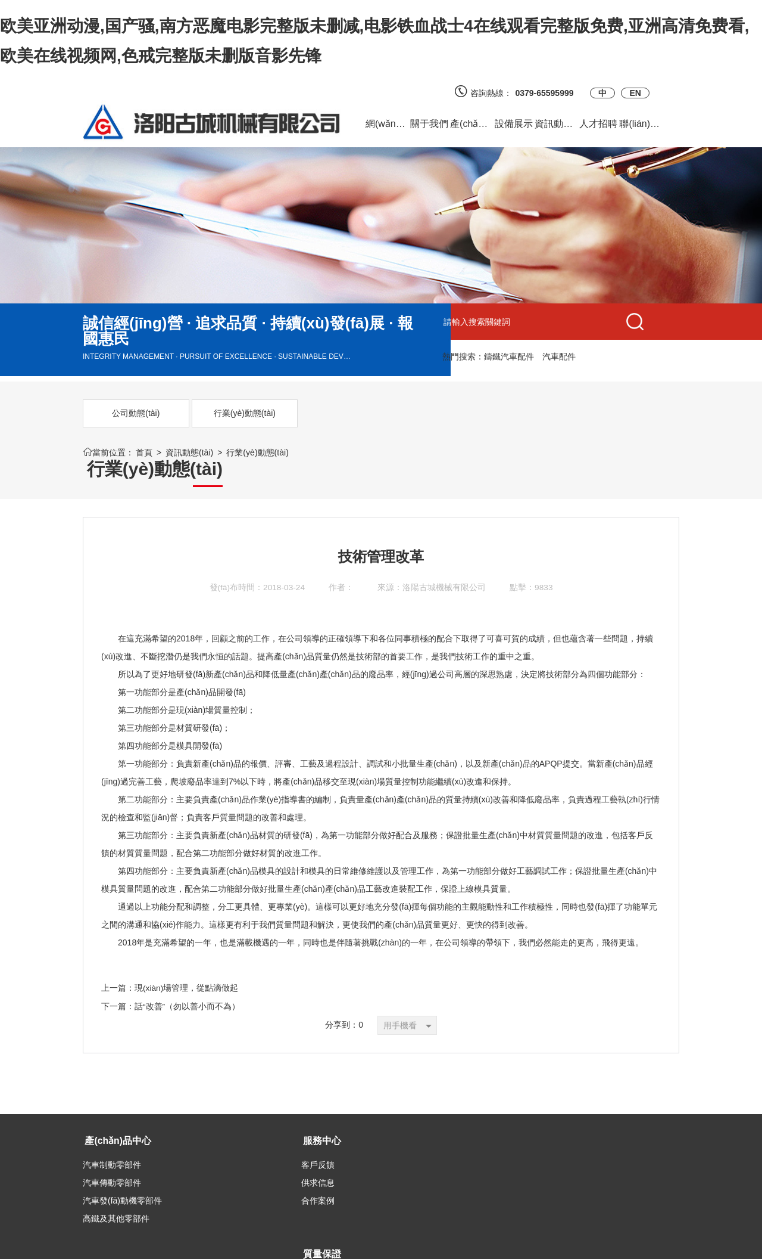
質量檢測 (302, 1160)
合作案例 (200, 1178)
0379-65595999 (548, 93)
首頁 (144, 452)
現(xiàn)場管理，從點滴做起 (187, 966)
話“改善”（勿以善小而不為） (187, 984)
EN (635, 93)
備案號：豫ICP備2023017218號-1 (499, 1244)
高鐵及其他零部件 (116, 1196)
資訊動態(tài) (189, 452)
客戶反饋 (200, 1142)
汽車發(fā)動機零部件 (122, 1178)
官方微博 (403, 1142)
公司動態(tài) (127, 413)
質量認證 (302, 1142)
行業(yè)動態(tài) (218, 413)
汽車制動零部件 (112, 1142)
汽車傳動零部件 (112, 1160)
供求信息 (200, 1160)
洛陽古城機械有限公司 (444, 566)
